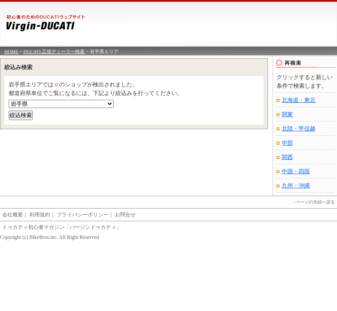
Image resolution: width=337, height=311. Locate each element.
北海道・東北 (298, 100)
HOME (11, 51)
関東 (287, 114)
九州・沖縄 (296, 185)
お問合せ (125, 215)
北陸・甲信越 (298, 128)
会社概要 (12, 215)
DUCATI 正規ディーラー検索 (54, 51)
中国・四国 (296, 171)
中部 (287, 143)
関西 (287, 157)
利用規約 (39, 215)
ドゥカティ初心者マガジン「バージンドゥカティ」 (61, 227)
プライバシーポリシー (82, 215)
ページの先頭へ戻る (315, 202)
